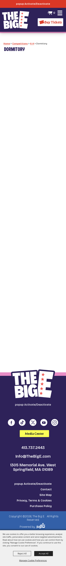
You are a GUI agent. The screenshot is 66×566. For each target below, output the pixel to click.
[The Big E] (15, 19)
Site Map (45, 495)
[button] (60, 13)
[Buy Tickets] (50, 22)
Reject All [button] (22, 553)
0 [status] (54, 12)
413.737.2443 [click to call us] (33, 447)
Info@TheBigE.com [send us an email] (33, 456)
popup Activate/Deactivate (33, 483)
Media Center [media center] (34, 434)
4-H (32, 43)
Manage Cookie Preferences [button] (33, 560)
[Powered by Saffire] (41, 526)
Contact (46, 489)
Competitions (20, 43)
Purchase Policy (41, 506)
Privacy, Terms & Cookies (34, 500)
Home (6, 43)
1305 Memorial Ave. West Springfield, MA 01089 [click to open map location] (33, 467)
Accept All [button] (43, 553)
